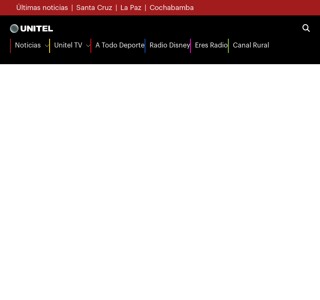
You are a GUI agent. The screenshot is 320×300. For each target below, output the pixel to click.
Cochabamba (172, 7)
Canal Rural (251, 45)
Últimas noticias (42, 7)
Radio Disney (170, 45)
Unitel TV (68, 45)
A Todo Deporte (120, 45)
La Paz (130, 7)
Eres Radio (211, 45)
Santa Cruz (94, 7)
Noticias (28, 45)
